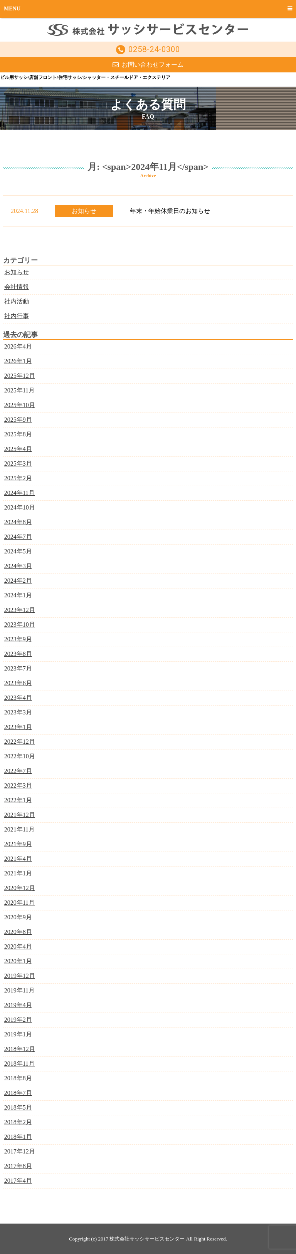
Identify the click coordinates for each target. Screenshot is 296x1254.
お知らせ (84, 211)
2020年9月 (18, 917)
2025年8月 (18, 434)
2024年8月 (18, 522)
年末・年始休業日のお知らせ (170, 211)
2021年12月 (19, 814)
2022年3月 (18, 785)
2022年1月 (18, 800)
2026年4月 (18, 346)
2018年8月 (18, 1078)
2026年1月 (18, 361)
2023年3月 (18, 712)
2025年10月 (19, 405)
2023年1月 (18, 727)
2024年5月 (18, 551)
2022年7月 (18, 771)
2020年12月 (19, 888)
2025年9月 (18, 419)
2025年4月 (18, 449)
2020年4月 (18, 946)
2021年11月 (19, 829)
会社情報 (16, 286)
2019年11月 (19, 990)
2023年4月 (18, 697)
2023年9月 (18, 639)
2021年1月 (18, 873)
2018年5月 (18, 1107)
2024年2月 (18, 580)
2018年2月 (18, 1122)
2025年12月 (19, 375)
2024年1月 (18, 595)
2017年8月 (18, 1166)
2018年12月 (19, 1049)
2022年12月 (19, 741)
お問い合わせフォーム (152, 64)
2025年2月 (18, 478)
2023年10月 (19, 624)
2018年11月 (19, 1063)
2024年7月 (18, 536)
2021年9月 (18, 844)
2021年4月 (18, 858)
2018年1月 (18, 1136)
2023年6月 (18, 683)
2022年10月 (19, 756)
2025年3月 (18, 463)
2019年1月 (18, 1034)
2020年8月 (18, 932)
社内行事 (16, 316)
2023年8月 (18, 653)
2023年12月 (19, 610)
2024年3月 (18, 566)
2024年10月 (19, 507)
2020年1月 (18, 961)
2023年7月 (18, 668)
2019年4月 (18, 1005)
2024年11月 (19, 493)
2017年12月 (19, 1151)
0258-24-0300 (154, 49)
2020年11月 (19, 902)
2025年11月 (19, 390)
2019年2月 (18, 1019)
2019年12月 (19, 975)
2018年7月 (18, 1093)
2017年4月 (18, 1180)
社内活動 (16, 301)
